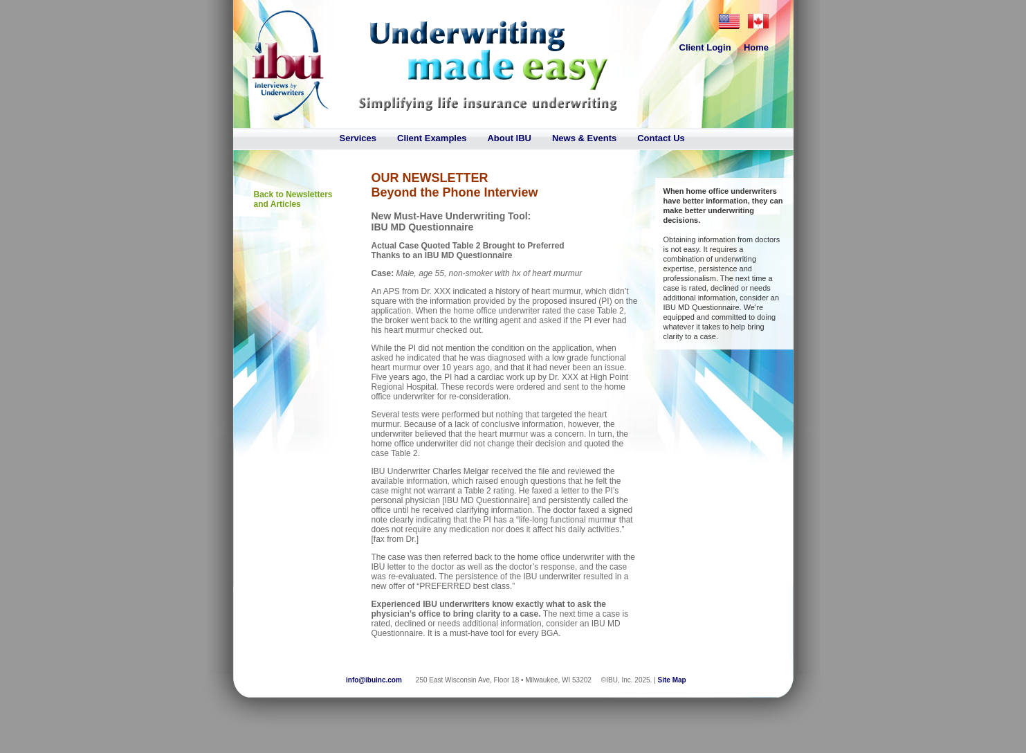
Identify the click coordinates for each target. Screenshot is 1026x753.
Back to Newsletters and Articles (293, 199)
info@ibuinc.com (374, 680)
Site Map (672, 680)
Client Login (705, 47)
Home (756, 47)
